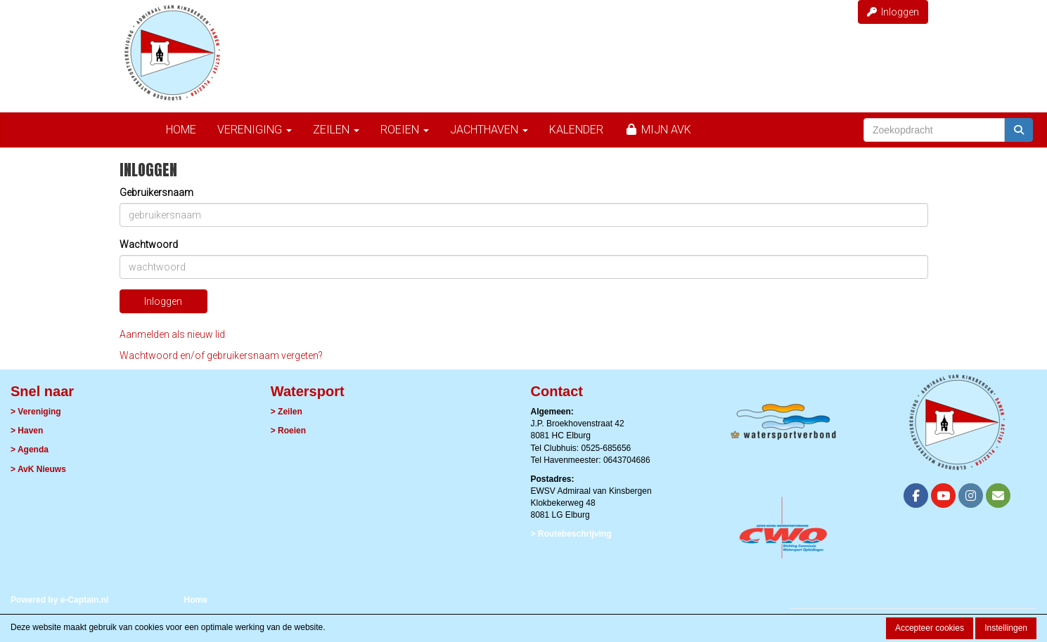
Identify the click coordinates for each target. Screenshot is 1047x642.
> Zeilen (286, 412)
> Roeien (288, 430)
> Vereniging (36, 412)
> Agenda (30, 449)
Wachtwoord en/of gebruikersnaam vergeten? (221, 355)
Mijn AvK (657, 129)
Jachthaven (489, 129)
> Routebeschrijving (571, 534)
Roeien (404, 129)
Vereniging (254, 129)
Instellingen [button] (1005, 628)
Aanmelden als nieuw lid (172, 334)
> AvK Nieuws (38, 469)
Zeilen (336, 129)
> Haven (27, 430)
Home (181, 129)
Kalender (576, 129)
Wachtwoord (149, 244)
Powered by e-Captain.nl (59, 600)
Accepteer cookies (929, 628)
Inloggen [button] (893, 12)
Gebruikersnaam (156, 192)
